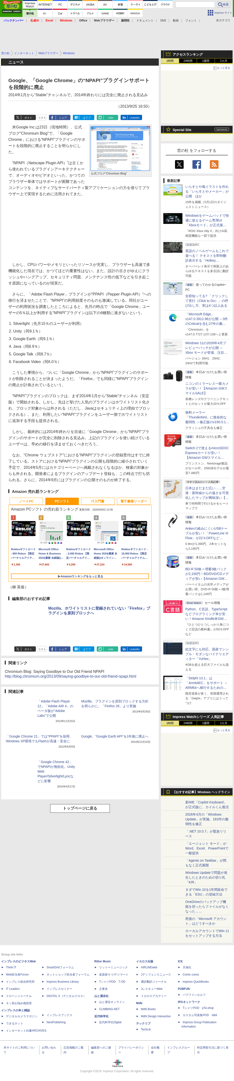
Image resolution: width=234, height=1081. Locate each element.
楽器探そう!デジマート (113, 974)
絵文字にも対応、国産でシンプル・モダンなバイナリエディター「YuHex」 (207, 654)
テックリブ (143, 1023)
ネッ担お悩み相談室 (19, 1003)
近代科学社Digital (110, 1022)
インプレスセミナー (59, 989)
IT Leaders (13, 989)
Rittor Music (102, 961)
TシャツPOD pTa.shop (198, 1008)
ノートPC (26, 501)
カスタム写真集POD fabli (200, 1015)
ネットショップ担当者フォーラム (68, 974)
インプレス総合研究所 (20, 981)
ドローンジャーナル (19, 996)
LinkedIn (135, 117)
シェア (63, 117)
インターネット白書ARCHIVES (26, 1030)
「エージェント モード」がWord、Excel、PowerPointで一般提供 (207, 848)
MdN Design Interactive (156, 1016)
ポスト (28, 117)
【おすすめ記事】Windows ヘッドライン (201, 792)
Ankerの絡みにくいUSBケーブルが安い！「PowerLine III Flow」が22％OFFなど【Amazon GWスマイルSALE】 (206, 538)
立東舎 (103, 989)
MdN (139, 1003)
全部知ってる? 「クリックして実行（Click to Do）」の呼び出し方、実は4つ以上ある (206, 300)
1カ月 (224, 61)
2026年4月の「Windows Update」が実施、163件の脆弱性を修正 (207, 819)
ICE (180, 961)
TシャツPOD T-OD (112, 981)
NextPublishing (56, 1022)
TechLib (146, 1029)
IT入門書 (97, 501)
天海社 (187, 967)
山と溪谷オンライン (112, 1002)
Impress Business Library (63, 981)
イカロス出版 (144, 961)
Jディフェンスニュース (156, 974)
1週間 (206, 61)
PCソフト (62, 501)
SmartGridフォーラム (60, 967)
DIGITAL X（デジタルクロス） (66, 996)
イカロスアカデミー (154, 996)
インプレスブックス (59, 1015)
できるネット (14, 1023)
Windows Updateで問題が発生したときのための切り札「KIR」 (206, 877)
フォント (191, 20)
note (110, 117)
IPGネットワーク (189, 1002)
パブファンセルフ (194, 995)
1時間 (170, 61)
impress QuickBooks (196, 981)
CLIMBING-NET (109, 1009)
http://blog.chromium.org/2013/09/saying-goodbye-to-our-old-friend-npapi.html (70, 676)
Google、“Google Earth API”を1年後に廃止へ (115, 736)
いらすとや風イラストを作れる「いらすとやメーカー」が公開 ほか (207, 191)
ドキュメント (145, 20)
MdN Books (148, 1009)
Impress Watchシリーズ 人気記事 (198, 717)
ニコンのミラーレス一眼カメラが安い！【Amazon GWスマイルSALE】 (207, 388)
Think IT (11, 967)
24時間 (187, 61)
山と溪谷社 (101, 996)
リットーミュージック (113, 967)
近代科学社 (101, 1016)
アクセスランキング (188, 54)
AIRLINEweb (149, 967)
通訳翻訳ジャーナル (154, 981)
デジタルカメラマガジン (21, 1016)
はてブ (87, 117)
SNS (163, 20)
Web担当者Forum (17, 974)
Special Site (182, 130)
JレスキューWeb (151, 989)
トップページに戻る (80, 808)
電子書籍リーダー (133, 501)
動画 (176, 20)
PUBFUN (184, 989)
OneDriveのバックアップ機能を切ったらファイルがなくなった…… (207, 906)
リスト (42, 117)
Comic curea (191, 974)
